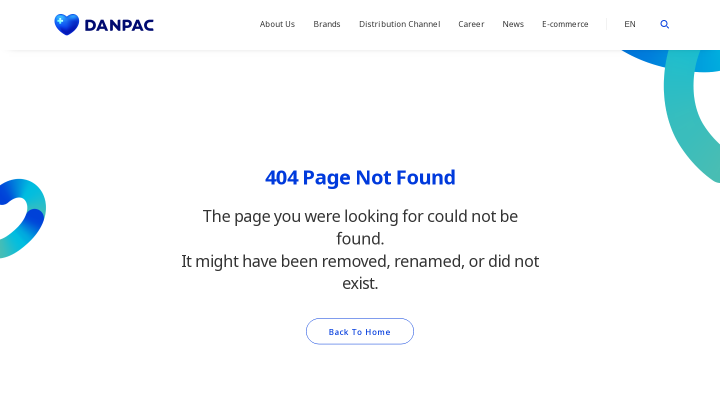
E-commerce (565, 24)
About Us (277, 24)
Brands (327, 24)
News (513, 24)
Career (471, 24)
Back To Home (360, 332)
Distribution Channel (399, 24)
